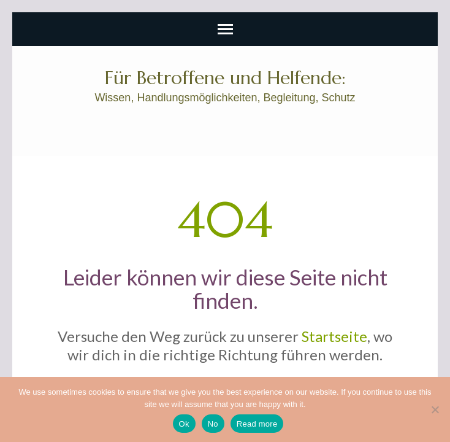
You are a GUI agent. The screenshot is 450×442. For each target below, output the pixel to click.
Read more (257, 423)
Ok (184, 423)
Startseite (334, 336)
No (213, 423)
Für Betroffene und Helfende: (225, 77)
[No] (435, 409)
